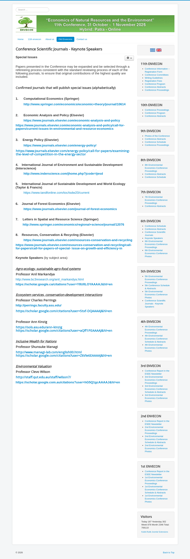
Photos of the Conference (157, 136)
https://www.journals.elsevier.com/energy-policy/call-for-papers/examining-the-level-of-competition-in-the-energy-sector (73, 152)
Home (21, 39)
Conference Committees (157, 75)
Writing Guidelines (154, 78)
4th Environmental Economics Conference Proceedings (156, 329)
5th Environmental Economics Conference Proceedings (156, 279)
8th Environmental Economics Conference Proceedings (156, 168)
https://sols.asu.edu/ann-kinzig (39, 327)
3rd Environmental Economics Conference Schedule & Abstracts (156, 389)
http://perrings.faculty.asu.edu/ (38, 305)
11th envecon (34, 39)
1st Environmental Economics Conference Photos (156, 498)
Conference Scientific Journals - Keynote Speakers (155, 303)
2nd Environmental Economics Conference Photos (156, 448)
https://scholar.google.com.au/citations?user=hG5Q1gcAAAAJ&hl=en (68, 382)
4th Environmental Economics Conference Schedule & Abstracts (156, 338)
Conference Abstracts (155, 87)
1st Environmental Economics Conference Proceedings (156, 480)
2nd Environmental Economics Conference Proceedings (156, 430)
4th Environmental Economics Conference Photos (156, 348)
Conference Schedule (155, 142)
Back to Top (168, 552)
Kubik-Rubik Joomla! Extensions (154, 532)
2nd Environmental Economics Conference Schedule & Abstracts (156, 439)
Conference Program (155, 84)
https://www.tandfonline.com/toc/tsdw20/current (56, 192)
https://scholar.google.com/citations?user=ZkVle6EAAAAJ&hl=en (64, 355)
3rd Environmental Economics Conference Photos (156, 398)
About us (49, 39)
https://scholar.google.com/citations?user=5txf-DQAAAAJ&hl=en (64, 311)
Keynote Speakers (154, 238)
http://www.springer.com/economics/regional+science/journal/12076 (73, 224)
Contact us (82, 39)
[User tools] (129, 58)
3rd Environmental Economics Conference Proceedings (156, 380)
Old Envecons (65, 39)
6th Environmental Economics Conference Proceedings (156, 244)
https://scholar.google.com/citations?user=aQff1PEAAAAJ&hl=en (64, 330)
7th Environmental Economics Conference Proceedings (156, 200)
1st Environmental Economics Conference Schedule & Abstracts (156, 489)
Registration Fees (153, 81)
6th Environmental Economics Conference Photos (156, 253)
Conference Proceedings (157, 90)
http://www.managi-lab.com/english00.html (49, 352)
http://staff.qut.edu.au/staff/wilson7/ (43, 377)
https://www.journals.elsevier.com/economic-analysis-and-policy (71, 120)
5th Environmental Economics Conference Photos (156, 294)
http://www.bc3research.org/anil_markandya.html (50, 279)
